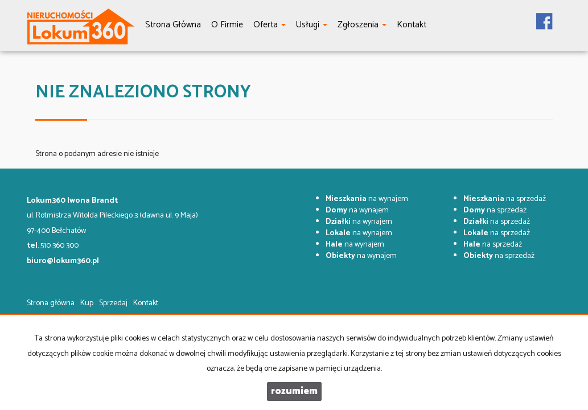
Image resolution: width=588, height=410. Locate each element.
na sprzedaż (504, 199)
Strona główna (51, 303)
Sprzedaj (113, 303)
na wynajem (367, 199)
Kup (86, 303)
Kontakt (145, 303)
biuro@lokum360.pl (63, 261)
